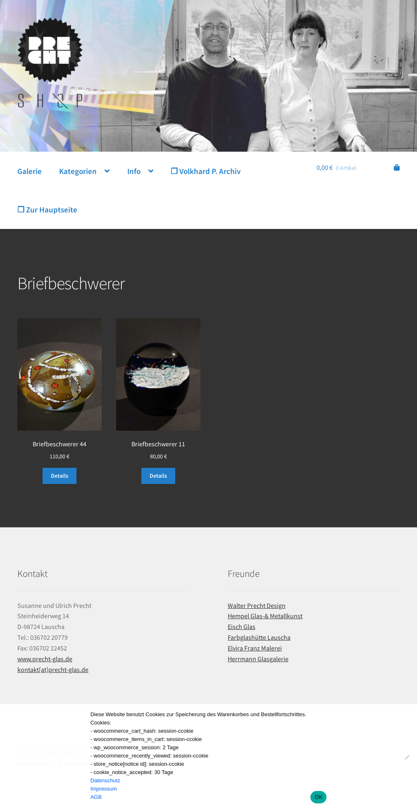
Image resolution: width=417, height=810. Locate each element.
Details (59, 475)
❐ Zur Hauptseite (47, 209)
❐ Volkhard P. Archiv (206, 171)
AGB (96, 797)
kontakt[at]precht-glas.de (52, 669)
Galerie (29, 171)
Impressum (104, 789)
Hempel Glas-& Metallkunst (265, 616)
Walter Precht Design (257, 605)
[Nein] (407, 757)
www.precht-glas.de (44, 659)
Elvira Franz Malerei (255, 648)
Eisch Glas (241, 626)
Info (134, 171)
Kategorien (78, 171)
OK (318, 797)
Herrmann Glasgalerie (258, 659)
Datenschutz (105, 780)
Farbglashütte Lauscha (259, 637)
